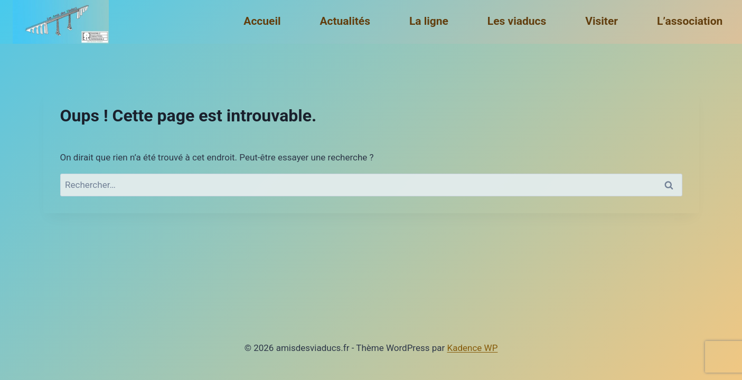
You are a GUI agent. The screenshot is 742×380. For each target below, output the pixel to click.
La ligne (428, 21)
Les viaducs (516, 21)
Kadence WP (472, 348)
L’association (689, 21)
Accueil (261, 21)
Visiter (601, 21)
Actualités (345, 21)
